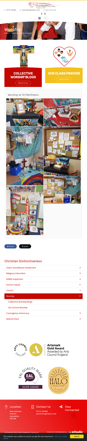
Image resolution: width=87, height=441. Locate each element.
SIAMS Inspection (43, 279)
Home (6, 33)
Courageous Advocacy (43, 313)
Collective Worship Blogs (20, 302)
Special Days (43, 319)
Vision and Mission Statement (43, 267)
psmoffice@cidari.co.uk (30, 10)
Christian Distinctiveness (21, 33)
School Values (43, 284)
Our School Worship (17, 307)
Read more (23, 83)
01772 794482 (10, 10)
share (10, 246)
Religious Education (43, 273)
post (25, 246)
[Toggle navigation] (39, 18)
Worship (43, 296)
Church (43, 290)
